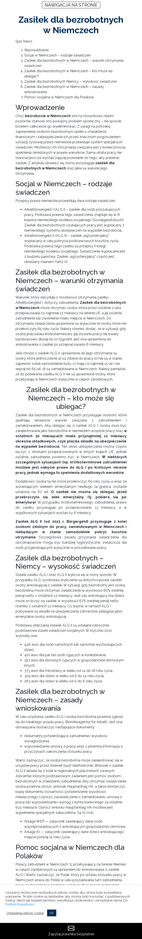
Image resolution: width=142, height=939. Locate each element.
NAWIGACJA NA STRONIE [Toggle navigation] (71, 5)
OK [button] (52, 913)
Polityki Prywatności (19, 904)
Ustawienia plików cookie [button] (25, 913)
